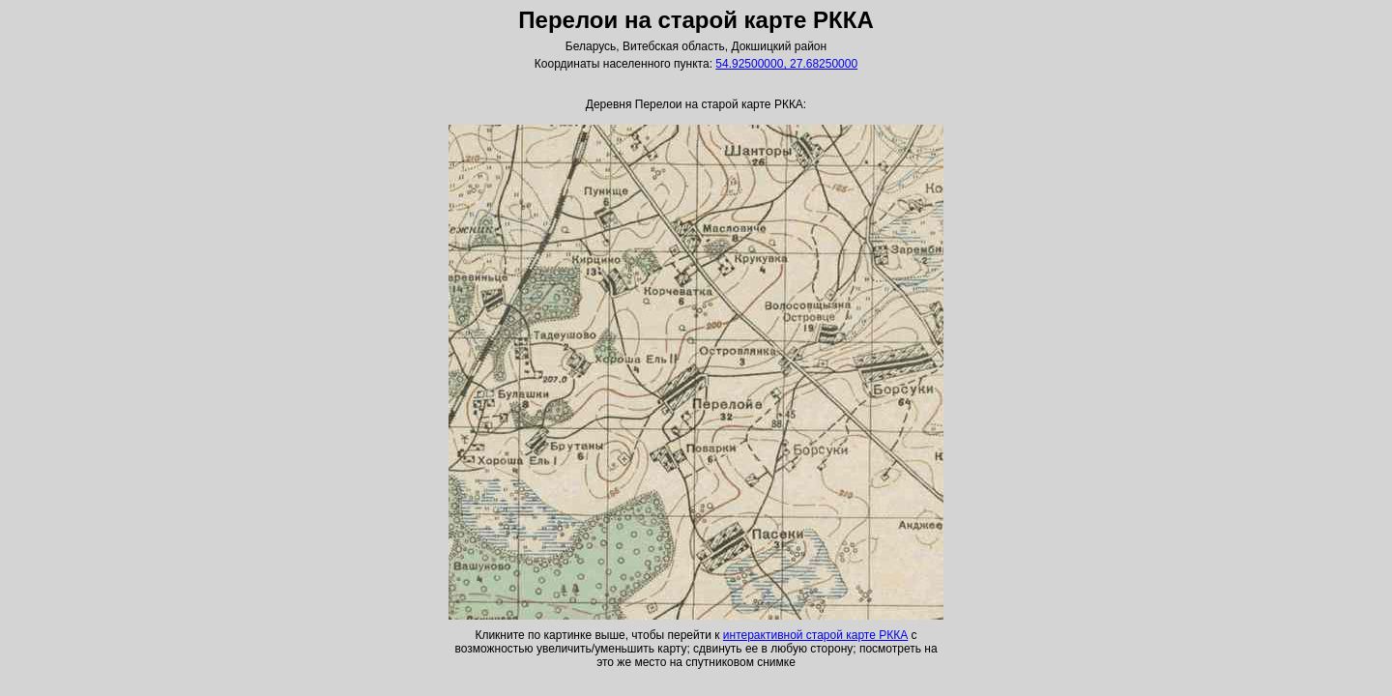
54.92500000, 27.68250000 (786, 64)
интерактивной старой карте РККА (815, 635)
